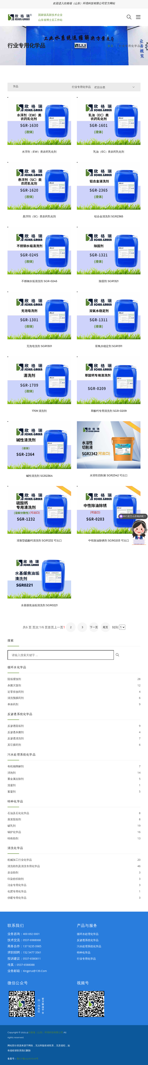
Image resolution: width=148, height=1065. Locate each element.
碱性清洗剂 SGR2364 (39, 475)
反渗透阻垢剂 (74, 726)
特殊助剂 (74, 838)
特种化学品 (83, 952)
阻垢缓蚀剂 (74, 679)
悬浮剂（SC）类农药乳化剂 (39, 216)
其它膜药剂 (74, 745)
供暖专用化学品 (74, 898)
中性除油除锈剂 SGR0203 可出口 (108, 540)
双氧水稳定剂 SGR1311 (108, 346)
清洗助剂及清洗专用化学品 (74, 866)
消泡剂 (74, 773)
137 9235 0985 (32, 946)
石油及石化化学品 (74, 813)
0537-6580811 (32, 958)
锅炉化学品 (74, 832)
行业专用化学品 (86, 958)
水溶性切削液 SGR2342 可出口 (109, 475)
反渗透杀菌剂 (74, 732)
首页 (111, 46)
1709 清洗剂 (39, 411)
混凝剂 (74, 785)
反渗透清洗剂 (74, 738)
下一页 (94, 627)
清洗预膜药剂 (74, 698)
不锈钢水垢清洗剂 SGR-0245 (39, 281)
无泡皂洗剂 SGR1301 (39, 346)
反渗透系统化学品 (87, 940)
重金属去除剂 (74, 779)
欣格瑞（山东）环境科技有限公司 (45, 1032)
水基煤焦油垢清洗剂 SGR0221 (39, 605)
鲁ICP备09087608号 (27, 1058)
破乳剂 (74, 826)
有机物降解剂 (74, 766)
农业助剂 (74, 872)
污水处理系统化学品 (89, 946)
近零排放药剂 (74, 692)
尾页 (105, 627)
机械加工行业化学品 (74, 860)
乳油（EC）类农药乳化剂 (108, 151)
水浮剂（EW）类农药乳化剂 (39, 151)
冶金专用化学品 (74, 885)
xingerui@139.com (35, 971)
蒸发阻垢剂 (74, 819)
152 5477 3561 (32, 952)
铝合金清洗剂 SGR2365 (108, 216)
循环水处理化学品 (87, 934)
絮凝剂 (74, 791)
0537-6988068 (32, 940)
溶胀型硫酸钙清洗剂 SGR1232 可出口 (39, 540)
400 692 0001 (31, 934)
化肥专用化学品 (74, 891)
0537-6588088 (26, 965)
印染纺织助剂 (74, 879)
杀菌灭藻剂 (74, 685)
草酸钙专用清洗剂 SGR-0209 (109, 411)
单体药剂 (74, 704)
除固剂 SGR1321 (109, 281)
